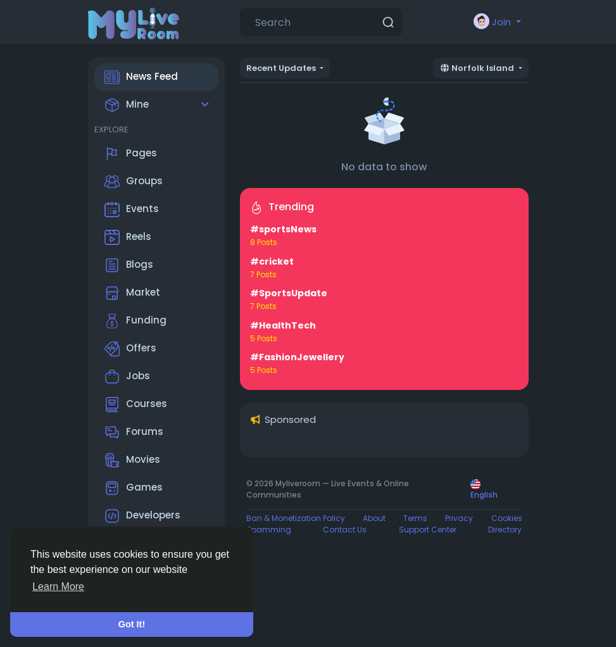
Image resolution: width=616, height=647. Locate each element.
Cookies (506, 518)
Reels (127, 237)
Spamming (268, 529)
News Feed (141, 77)
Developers (142, 516)
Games (133, 488)
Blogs (128, 265)
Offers (130, 348)
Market (132, 293)
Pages (130, 153)
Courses (135, 404)
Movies (132, 460)
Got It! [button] (131, 624)
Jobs (127, 376)
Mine (126, 105)
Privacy (459, 518)
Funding (135, 321)
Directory (505, 529)
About (374, 518)
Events (131, 209)
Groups (133, 181)
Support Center (427, 529)
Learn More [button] (58, 586)
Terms (415, 518)
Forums (133, 432)
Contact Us (345, 529)
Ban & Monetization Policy (295, 518)
